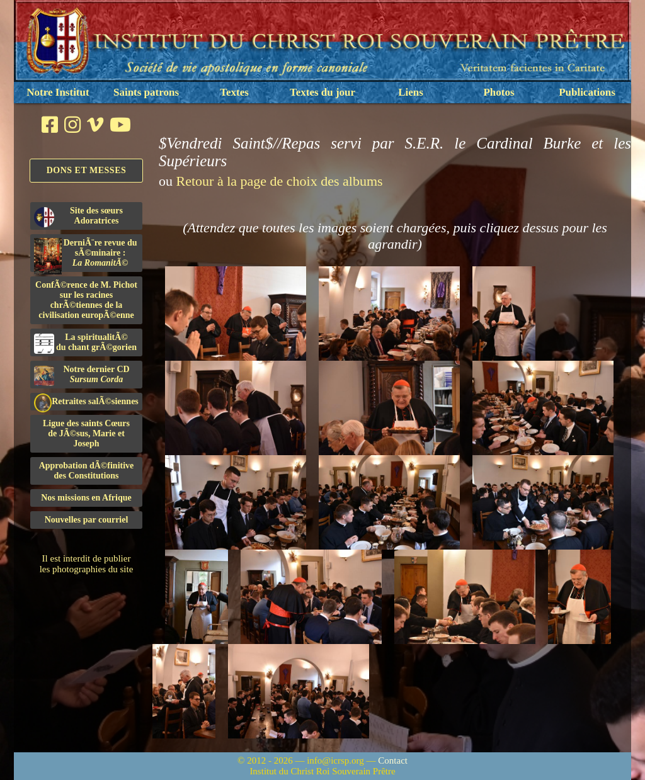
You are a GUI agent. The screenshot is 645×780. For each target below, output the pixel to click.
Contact (393, 760)
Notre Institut (57, 92)
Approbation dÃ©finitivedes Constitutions (86, 470)
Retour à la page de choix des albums (279, 181)
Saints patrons (146, 92)
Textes (234, 92)
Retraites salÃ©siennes (86, 401)
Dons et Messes (87, 170)
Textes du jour (322, 92)
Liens (410, 92)
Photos (498, 92)
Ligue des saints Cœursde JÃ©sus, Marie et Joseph (86, 433)
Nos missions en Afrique (86, 497)
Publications (587, 92)
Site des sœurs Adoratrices (78, 216)
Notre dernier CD (82, 375)
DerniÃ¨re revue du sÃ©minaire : (85, 255)
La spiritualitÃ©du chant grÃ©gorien (85, 343)
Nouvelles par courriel (86, 519)
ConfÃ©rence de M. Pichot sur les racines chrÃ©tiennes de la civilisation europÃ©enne (86, 300)
